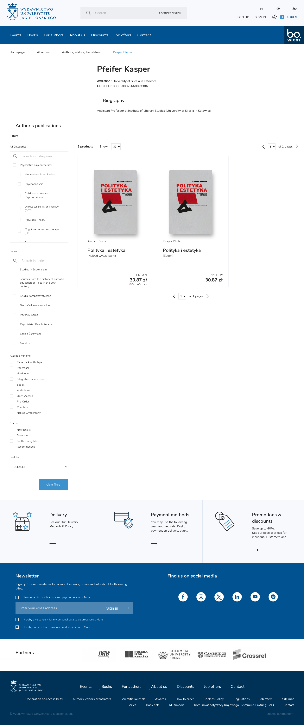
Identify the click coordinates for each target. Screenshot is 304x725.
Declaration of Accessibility (44, 699)
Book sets (153, 705)
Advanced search (170, 13)
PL (262, 9)
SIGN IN (260, 17)
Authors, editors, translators (81, 52)
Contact (144, 35)
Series (132, 705)
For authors (54, 35)
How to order (185, 699)
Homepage (17, 52)
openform (287, 714)
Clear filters (53, 484)
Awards (160, 699)
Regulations (241, 699)
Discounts (100, 35)
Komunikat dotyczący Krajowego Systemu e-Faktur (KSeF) (234, 705)
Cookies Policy (214, 699)
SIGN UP (243, 17)
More (87, 597)
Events (16, 35)
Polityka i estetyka (106, 250)
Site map (288, 699)
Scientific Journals (133, 699)
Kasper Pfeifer (122, 52)
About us (77, 35)
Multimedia (176, 705)
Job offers (122, 35)
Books (32, 35)
